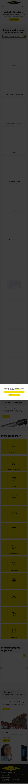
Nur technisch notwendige (18, 391)
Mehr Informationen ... (19, 389)
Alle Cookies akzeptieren (14, 394)
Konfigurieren (8, 391)
